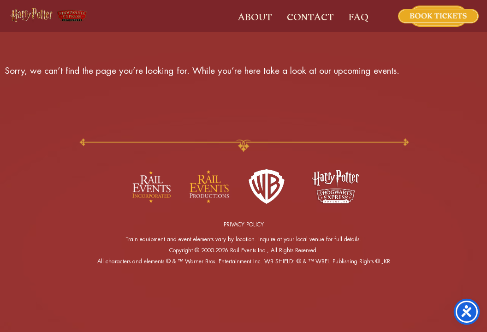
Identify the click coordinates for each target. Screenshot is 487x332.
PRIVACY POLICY (244, 224)
